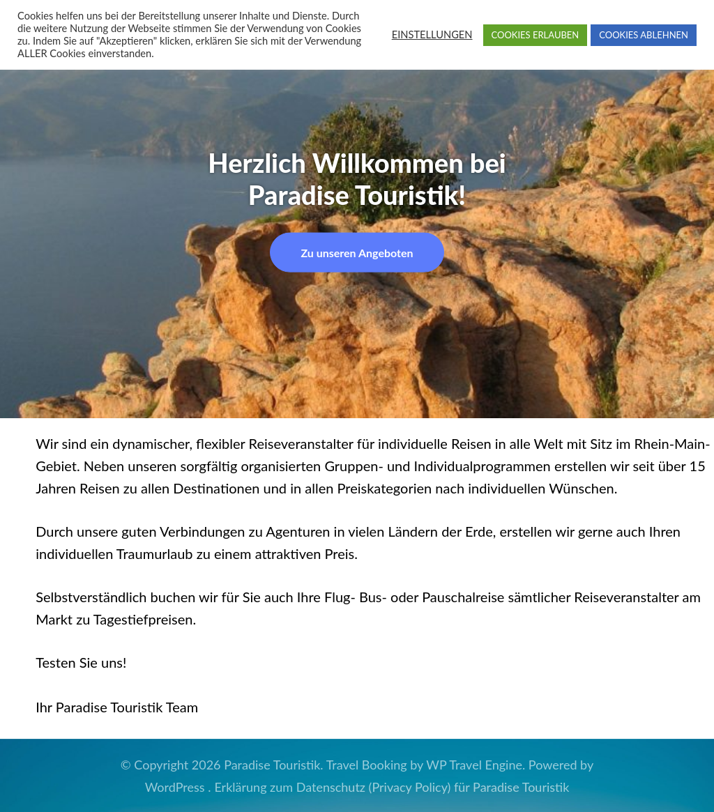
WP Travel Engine (474, 764)
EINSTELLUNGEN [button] (432, 34)
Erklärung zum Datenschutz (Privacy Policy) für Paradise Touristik (391, 787)
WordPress (175, 787)
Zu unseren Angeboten (357, 252)
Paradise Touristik (272, 764)
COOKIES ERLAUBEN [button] (535, 34)
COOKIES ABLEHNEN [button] (643, 34)
